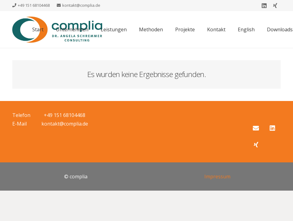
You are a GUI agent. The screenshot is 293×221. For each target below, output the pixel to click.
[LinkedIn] (264, 5)
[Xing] (275, 5)
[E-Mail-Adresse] (256, 128)
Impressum (217, 176)
